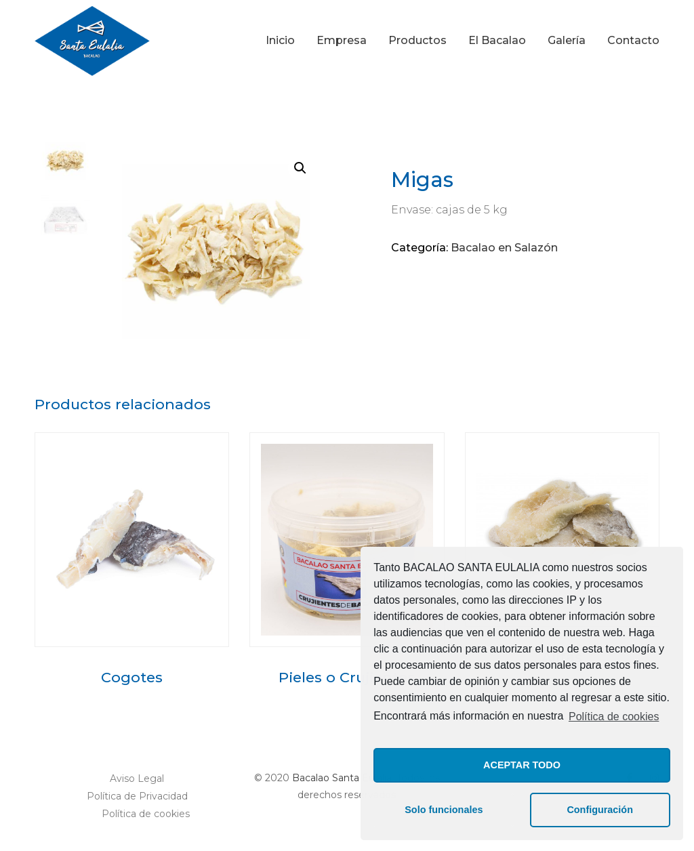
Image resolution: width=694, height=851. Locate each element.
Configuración (600, 809)
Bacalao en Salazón (504, 247)
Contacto (633, 40)
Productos (417, 40)
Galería (567, 40)
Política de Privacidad (137, 796)
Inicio (280, 40)
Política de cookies (614, 716)
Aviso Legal (137, 778)
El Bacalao (497, 40)
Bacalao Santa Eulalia (342, 778)
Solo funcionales (444, 809)
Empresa (342, 40)
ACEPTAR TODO (521, 765)
